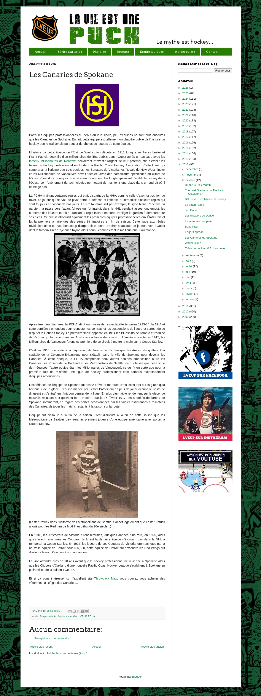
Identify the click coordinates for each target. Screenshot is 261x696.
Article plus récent (41, 646)
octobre (191, 180)
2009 (185, 317)
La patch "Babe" (195, 204)
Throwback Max (105, 578)
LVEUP (83, 616)
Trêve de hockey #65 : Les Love (205, 248)
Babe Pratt (191, 226)
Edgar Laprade (194, 232)
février (190, 293)
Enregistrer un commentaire (52, 638)
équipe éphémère (67, 616)
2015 (185, 148)
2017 (185, 137)
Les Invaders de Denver (200, 215)
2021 (185, 115)
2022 (185, 109)
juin (188, 271)
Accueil (96, 646)
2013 (185, 159)
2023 (185, 104)
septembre (193, 255)
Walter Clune (193, 243)
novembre (192, 174)
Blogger (137, 676)
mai (188, 277)
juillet (189, 266)
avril (188, 282)
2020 (185, 120)
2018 (185, 131)
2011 (185, 306)
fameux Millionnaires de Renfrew (52, 161)
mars (189, 288)
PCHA (91, 616)
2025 (185, 93)
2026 (185, 87)
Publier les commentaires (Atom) (66, 653)
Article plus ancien (152, 646)
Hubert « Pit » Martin (198, 184)
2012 (185, 164)
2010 (185, 311)
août (189, 261)
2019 (185, 126)
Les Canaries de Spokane (201, 237)
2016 (185, 142)
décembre (192, 169)
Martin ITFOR (43, 610)
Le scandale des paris (198, 221)
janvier (190, 299)
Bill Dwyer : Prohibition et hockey (205, 199)
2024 (185, 98)
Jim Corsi (191, 210)
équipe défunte (48, 616)
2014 (185, 153)
